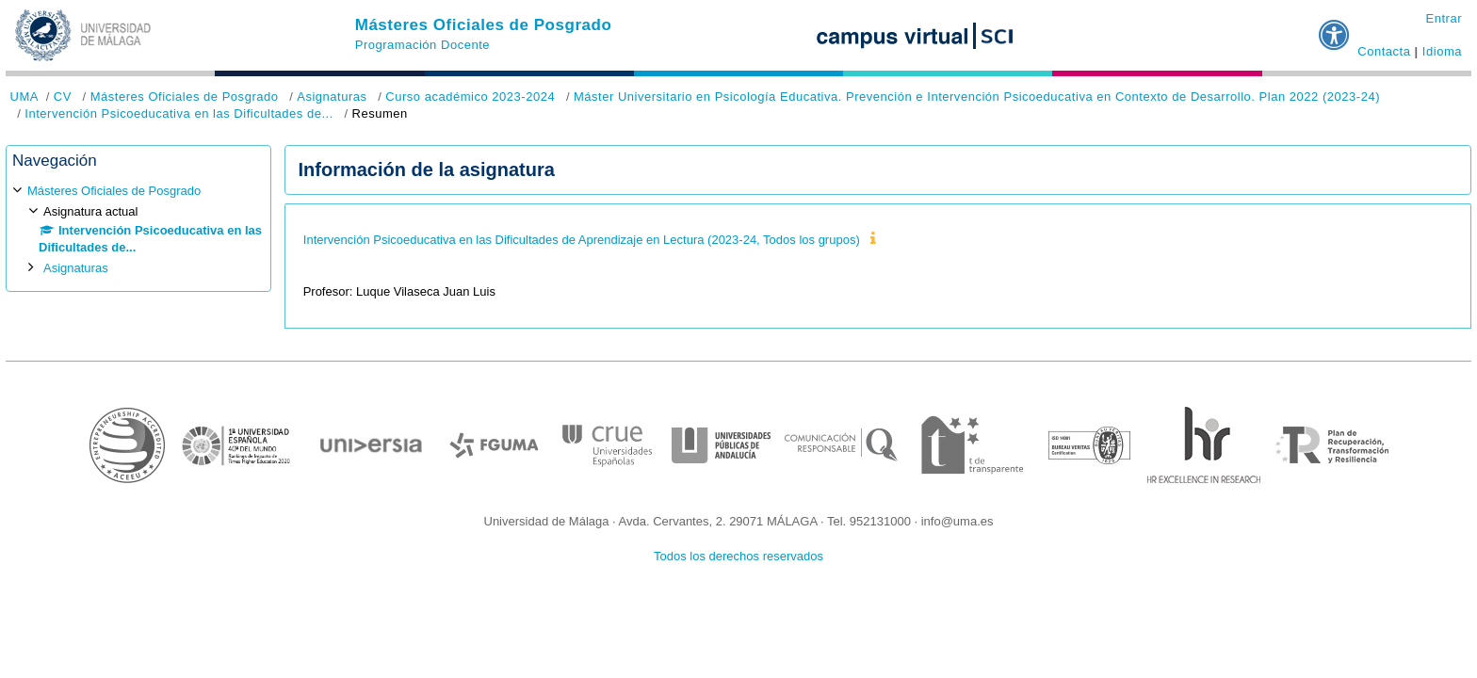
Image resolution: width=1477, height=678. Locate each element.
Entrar (1443, 18)
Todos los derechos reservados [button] (738, 556)
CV (63, 96)
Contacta (1383, 51)
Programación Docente (422, 45)
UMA (24, 96)
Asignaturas (331, 96)
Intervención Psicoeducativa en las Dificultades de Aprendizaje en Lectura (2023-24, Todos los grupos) (581, 240)
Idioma (1442, 51)
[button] (1334, 27)
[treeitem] (138, 229)
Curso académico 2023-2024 (470, 96)
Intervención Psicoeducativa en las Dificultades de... (178, 113)
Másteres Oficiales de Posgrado (483, 25)
